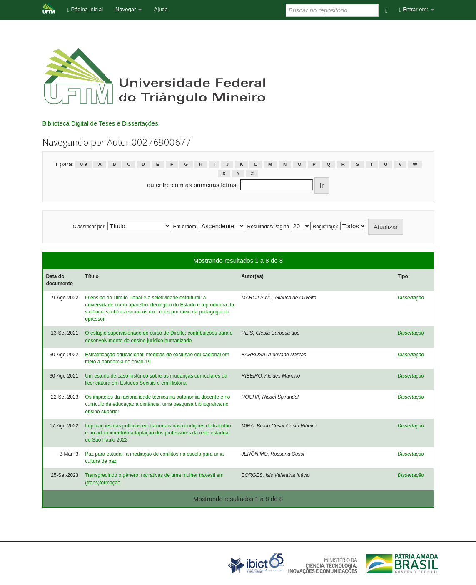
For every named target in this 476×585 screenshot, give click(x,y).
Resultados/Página (268, 227)
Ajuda (161, 9)
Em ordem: (185, 227)
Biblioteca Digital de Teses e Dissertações (100, 123)
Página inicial (85, 9)
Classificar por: (89, 227)
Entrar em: (416, 9)
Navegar (128, 9)
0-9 (83, 164)
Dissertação (411, 298)
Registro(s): (326, 227)
